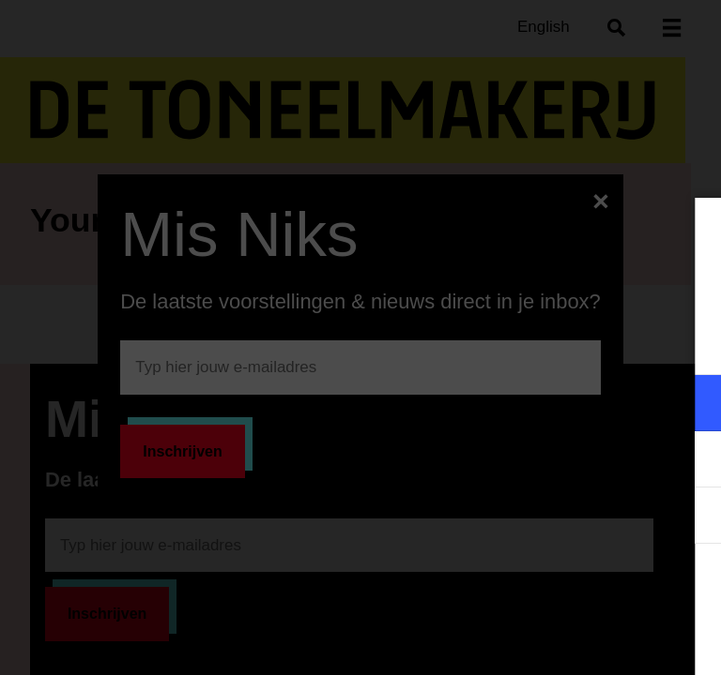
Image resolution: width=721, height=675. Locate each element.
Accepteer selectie (561, 639)
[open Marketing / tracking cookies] (691, 461)
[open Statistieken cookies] (691, 518)
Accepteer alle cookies (562, 585)
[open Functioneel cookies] (691, 405)
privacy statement (486, 341)
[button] (543, 402)
